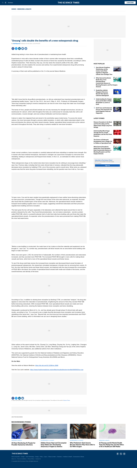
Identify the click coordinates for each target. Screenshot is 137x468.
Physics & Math (52, 456)
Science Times (66, 400)
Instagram (124, 453)
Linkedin (19, 48)
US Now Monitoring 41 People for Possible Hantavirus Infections (23, 444)
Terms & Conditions (21, 458)
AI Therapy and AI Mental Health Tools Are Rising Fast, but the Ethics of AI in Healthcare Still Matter (111, 444)
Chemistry (59, 456)
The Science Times (68, 2)
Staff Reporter (16, 43)
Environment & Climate (78, 456)
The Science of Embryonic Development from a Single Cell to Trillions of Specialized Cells (103, 141)
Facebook (13, 48)
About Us (14, 458)
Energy (37, 456)
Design (22, 456)
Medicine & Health (67, 456)
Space (45, 456)
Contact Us (38, 458)
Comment (22, 48)
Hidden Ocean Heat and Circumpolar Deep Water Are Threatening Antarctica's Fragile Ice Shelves (53, 444)
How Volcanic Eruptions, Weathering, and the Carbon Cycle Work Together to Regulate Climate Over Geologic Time (104, 71)
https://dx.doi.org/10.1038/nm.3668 (46, 365)
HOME (14, 9)
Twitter (16, 48)
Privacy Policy (31, 458)
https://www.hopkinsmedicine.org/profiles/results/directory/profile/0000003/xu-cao (56, 369)
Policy (41, 456)
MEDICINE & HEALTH (24, 9)
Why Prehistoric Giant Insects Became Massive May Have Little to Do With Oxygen (82, 444)
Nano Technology (30, 456)
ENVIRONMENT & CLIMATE (47, 440)
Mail (25, 48)
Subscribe (130, 2)
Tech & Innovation (16, 456)
